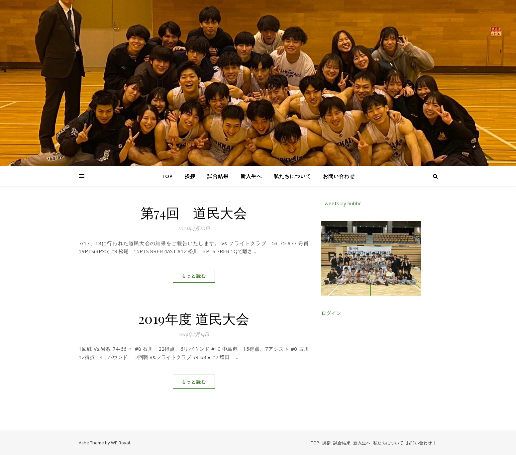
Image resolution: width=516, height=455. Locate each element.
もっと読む (193, 276)
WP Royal (120, 443)
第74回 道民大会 (194, 212)
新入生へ (251, 176)
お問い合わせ (339, 176)
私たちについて (292, 176)
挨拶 (190, 176)
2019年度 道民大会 (194, 318)
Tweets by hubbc (341, 203)
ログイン (331, 313)
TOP (167, 176)
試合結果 (218, 176)
